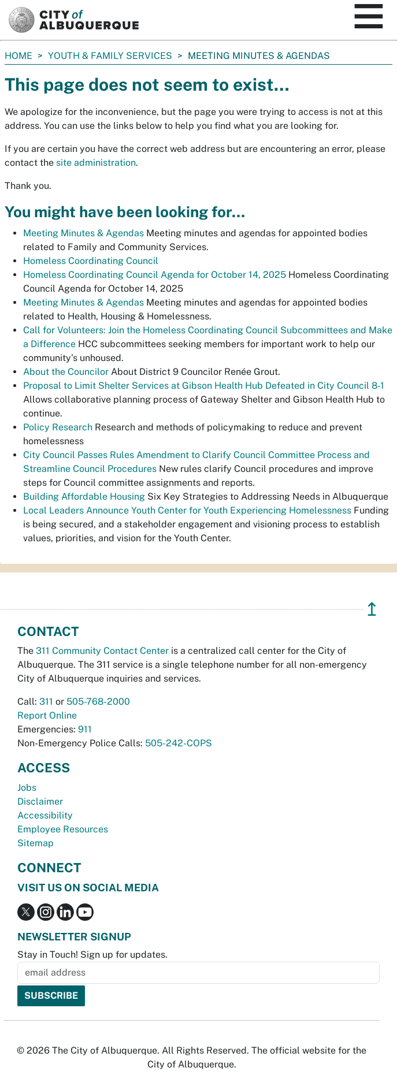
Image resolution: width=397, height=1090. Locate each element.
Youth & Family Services (110, 55)
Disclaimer (40, 801)
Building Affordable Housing (84, 496)
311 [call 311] (46, 701)
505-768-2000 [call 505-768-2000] (98, 701)
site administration (96, 162)
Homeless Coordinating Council (90, 260)
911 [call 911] (85, 729)
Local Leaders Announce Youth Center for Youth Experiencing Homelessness (187, 510)
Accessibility (45, 815)
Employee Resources (62, 829)
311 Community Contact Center (102, 650)
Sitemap (35, 843)
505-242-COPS (178, 743)
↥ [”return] (372, 609)
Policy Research (57, 427)
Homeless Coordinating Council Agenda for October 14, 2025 (154, 274)
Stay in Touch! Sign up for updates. (92, 954)
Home (18, 55)
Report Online (47, 715)
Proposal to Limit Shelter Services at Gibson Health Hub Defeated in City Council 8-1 (203, 385)
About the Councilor (66, 371)
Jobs (26, 787)
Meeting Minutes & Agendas (83, 233)
